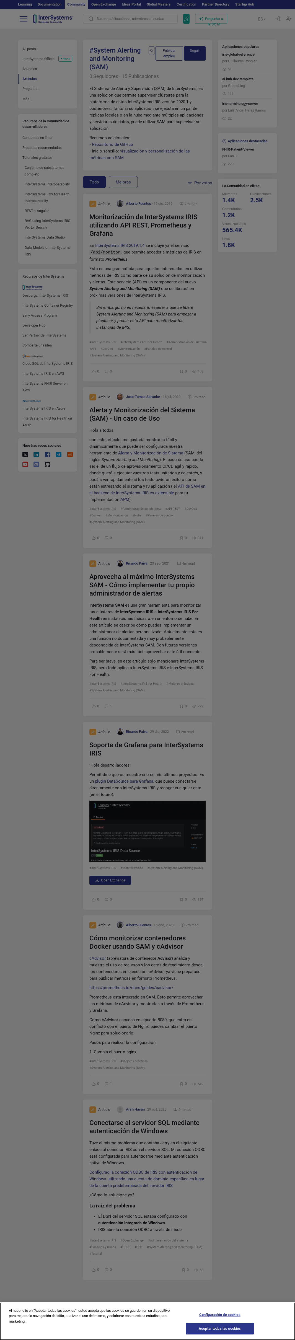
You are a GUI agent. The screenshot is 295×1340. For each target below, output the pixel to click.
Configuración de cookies (219, 1320)
